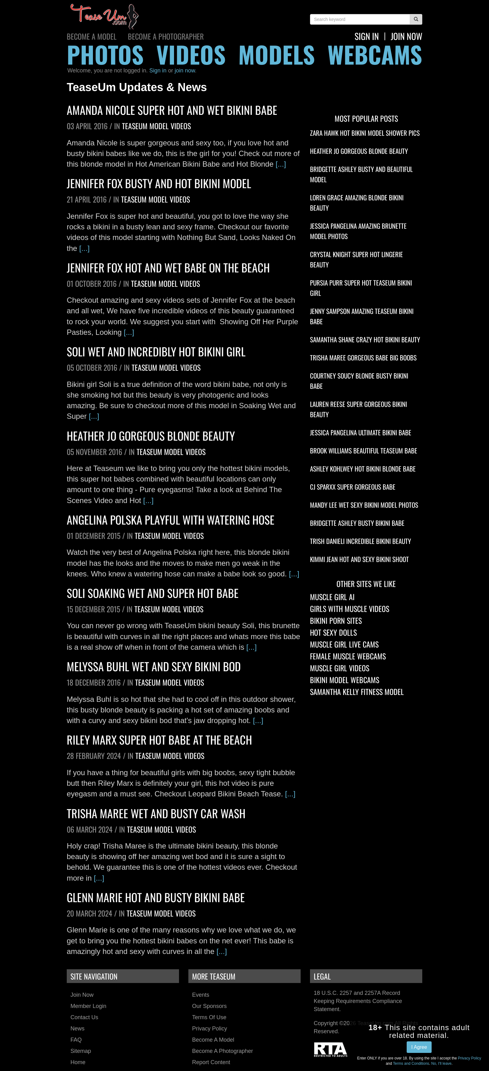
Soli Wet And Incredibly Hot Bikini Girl (156, 351)
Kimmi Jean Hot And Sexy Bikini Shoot (359, 559)
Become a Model (92, 36)
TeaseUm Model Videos (156, 125)
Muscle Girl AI (332, 596)
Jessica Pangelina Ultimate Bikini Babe (360, 432)
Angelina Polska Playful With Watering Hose (170, 519)
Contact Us (84, 1017)
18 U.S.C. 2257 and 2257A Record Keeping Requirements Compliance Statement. (358, 1001)
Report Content (211, 1062)
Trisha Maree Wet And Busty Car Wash (156, 813)
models (276, 54)
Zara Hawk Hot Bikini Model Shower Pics (365, 133)
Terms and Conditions (411, 1063)
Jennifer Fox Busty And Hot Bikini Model (159, 183)
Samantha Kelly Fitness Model (357, 691)
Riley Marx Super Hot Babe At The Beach (159, 739)
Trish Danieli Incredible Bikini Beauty (360, 541)
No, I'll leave (441, 1063)
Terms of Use (209, 1017)
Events (200, 995)
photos (105, 54)
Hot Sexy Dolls (333, 632)
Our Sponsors (209, 1006)
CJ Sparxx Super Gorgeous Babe (352, 486)
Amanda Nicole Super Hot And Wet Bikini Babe (172, 109)
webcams (374, 54)
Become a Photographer (166, 36)
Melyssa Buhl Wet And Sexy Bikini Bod (154, 666)
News (77, 1028)
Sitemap (80, 1051)
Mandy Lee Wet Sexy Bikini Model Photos (364, 505)
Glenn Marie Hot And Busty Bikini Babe (156, 897)
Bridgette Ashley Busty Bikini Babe (357, 523)
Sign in (158, 70)
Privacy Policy (209, 1028)
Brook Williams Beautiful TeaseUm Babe (363, 450)
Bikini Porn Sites (336, 620)
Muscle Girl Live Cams (344, 644)
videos (191, 54)
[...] (281, 164)
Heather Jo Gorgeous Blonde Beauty (151, 435)
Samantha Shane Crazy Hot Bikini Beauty (365, 339)
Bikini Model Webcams (344, 679)
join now (406, 36)
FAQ (76, 1040)
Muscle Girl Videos (339, 667)
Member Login (88, 1006)
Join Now (82, 995)
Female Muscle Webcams (348, 656)
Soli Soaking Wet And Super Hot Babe (153, 592)
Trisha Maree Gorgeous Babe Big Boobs (363, 357)
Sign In (367, 36)
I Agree (419, 1047)
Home (77, 1062)
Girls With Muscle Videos (349, 608)
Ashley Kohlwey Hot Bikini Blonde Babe (363, 468)
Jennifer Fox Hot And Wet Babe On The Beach (168, 267)
